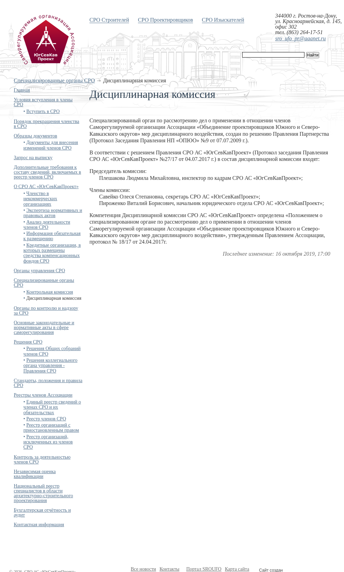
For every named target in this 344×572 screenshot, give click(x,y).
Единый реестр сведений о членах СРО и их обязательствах (52, 407)
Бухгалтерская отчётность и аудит (42, 513)
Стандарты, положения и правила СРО (48, 383)
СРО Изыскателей (223, 20)
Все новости (143, 569)
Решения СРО (28, 342)
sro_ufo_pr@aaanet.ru (300, 38)
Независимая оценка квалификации (35, 474)
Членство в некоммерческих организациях (40, 199)
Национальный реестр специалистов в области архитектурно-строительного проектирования (43, 493)
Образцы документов (35, 136)
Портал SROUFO (203, 569)
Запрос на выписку (33, 157)
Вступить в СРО (43, 111)
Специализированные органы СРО (54, 80)
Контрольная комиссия (49, 292)
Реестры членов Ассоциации (43, 395)
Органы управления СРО (39, 270)
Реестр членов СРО (46, 418)
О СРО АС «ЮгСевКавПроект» (46, 186)
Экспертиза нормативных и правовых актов (52, 213)
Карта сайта (237, 569)
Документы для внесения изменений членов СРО (50, 145)
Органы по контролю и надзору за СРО (46, 311)
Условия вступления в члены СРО (43, 102)
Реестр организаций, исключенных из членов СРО (48, 442)
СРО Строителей (109, 20)
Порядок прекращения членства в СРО (46, 124)
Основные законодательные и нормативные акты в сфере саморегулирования (44, 327)
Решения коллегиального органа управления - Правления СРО (50, 366)
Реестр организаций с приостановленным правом (51, 427)
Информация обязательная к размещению (51, 236)
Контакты (170, 569)
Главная (22, 90)
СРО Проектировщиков (165, 20)
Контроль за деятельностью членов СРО (42, 459)
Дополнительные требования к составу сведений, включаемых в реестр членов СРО (47, 172)
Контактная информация (39, 524)
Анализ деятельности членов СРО (46, 224)
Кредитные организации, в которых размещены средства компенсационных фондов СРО (52, 253)
